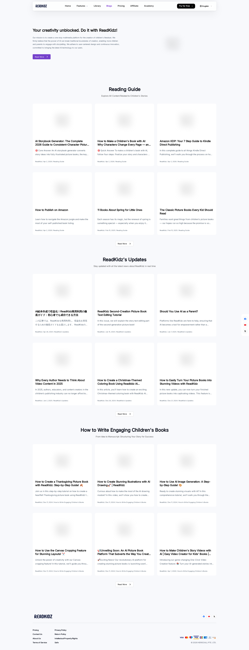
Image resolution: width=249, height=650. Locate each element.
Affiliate (134, 6)
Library (97, 6)
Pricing (121, 6)
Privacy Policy (60, 630)
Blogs (109, 6)
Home (68, 6)
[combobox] (206, 6)
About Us (37, 638)
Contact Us (37, 634)
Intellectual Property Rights (66, 638)
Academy (149, 6)
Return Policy (60, 634)
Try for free (186, 6)
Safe (57, 642)
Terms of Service (40, 642)
